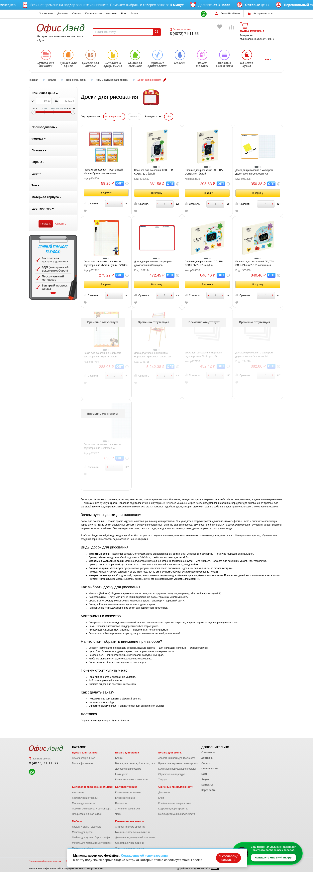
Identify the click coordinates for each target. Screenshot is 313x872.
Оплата (76, 13)
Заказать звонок (180, 29)
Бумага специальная (83, 758)
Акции (134, 13)
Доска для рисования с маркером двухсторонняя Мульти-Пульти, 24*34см (106, 263)
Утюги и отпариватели (127, 808)
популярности (114, 116)
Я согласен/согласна (228, 858)
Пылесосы (121, 803)
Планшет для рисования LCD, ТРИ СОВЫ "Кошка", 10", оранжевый (254, 263)
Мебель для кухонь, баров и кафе (91, 837)
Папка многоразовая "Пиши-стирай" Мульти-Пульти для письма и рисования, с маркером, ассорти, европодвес (104, 171)
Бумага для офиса (127, 752)
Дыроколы (164, 792)
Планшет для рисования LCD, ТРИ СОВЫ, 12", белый (153, 172)
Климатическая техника (128, 792)
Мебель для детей (82, 832)
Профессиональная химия (87, 814)
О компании (46, 13)
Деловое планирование (128, 768)
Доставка (62, 13)
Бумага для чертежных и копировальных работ (184, 763)
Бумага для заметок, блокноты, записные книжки (142, 763)
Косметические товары (85, 797)
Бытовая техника (126, 786)
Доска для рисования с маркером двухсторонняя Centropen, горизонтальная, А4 (152, 263)
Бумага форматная (82, 763)
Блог (124, 13)
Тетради (162, 779)
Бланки (119, 758)
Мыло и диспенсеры (83, 803)
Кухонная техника (125, 797)
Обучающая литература (171, 774)
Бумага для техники (85, 752)
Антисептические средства (130, 826)
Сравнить (91, 203)
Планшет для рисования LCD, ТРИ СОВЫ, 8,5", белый (204, 172)
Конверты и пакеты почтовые (131, 779)
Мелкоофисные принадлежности (176, 814)
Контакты (111, 13)
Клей (161, 797)
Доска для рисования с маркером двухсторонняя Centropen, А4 (254, 172)
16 (168, 116)
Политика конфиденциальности (45, 861)
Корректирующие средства (173, 808)
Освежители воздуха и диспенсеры (91, 808)
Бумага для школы (170, 752)
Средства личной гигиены (129, 843)
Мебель (77, 821)
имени (134, 116)
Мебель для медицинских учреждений (93, 843)
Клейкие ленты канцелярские (174, 803)
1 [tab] (53, 293)
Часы (118, 814)
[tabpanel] (53, 267)
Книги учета (121, 774)
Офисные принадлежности (175, 786)
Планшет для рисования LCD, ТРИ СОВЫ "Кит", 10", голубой (204, 263)
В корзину (106, 192)
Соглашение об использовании (144, 855)
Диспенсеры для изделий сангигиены (136, 837)
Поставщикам (93, 13)
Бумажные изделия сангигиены (132, 832)
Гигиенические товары (130, 821)
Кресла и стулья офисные (86, 826)
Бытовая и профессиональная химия (96, 786)
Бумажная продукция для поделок (177, 768)
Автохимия (78, 792)
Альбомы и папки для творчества (176, 758)
